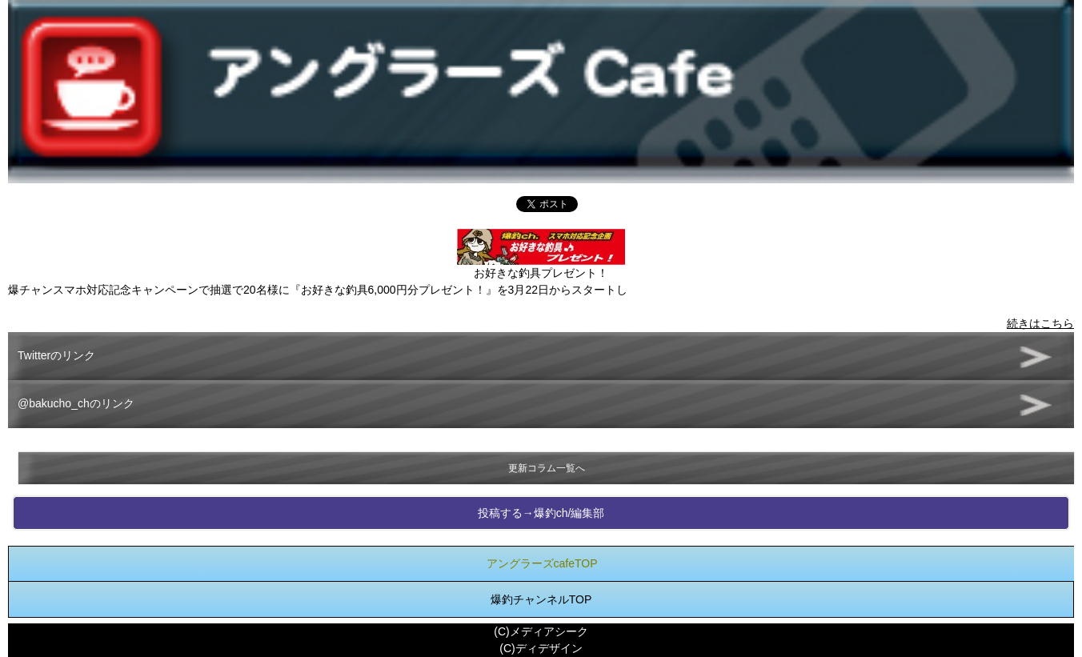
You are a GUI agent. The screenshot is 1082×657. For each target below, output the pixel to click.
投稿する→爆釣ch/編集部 (541, 513)
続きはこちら (1040, 323)
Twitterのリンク (56, 355)
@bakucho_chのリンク (76, 403)
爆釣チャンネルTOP (541, 599)
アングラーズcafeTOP (542, 563)
